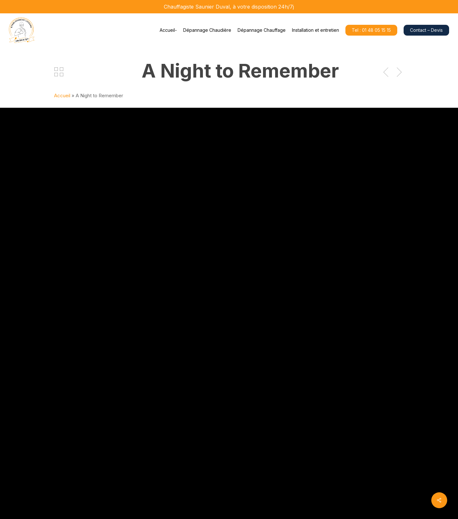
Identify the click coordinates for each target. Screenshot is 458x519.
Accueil (62, 95)
